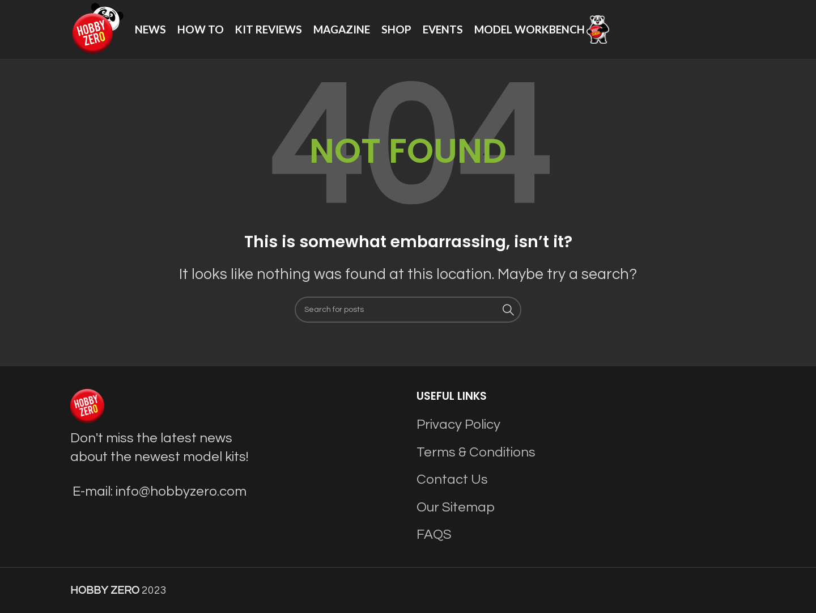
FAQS (434, 534)
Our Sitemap (455, 507)
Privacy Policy (458, 424)
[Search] (408, 310)
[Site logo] (97, 29)
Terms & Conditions (476, 452)
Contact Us (452, 479)
